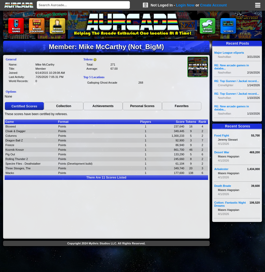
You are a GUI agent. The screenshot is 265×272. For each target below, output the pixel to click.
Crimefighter (225, 85)
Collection (63, 106)
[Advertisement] (106, 259)
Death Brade (222, 185)
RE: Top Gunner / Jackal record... (236, 81)
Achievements (102, 106)
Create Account (213, 5)
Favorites (181, 106)
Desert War (221, 152)
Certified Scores (24, 106)
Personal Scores (142, 106)
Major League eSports (229, 52)
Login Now (185, 5)
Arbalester (221, 169)
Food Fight (221, 135)
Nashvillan (224, 56)
